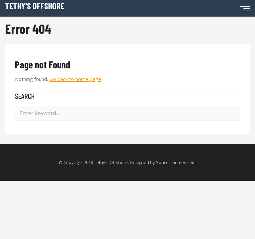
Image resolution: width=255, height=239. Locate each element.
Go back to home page (75, 79)
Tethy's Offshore (34, 6)
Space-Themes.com (176, 162)
